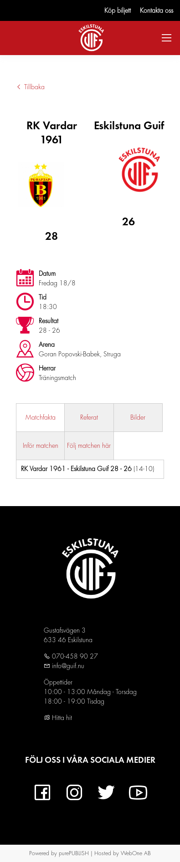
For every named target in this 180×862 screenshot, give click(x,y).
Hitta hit (58, 718)
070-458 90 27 (74, 656)
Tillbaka (30, 87)
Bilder (137, 417)
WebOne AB (136, 853)
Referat (89, 417)
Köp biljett (117, 10)
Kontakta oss (156, 10)
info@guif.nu (67, 666)
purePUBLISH (74, 853)
